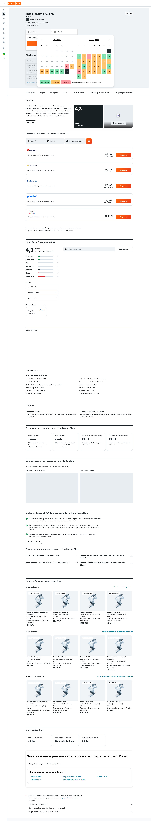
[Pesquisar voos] (3, 10)
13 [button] (47, 61)
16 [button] (62, 61)
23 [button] (62, 66)
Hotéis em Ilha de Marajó (89, 787)
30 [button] (62, 71)
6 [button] (46, 56)
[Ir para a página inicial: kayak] (14, 3)
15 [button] (57, 61)
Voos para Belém (35, 742)
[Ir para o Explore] (3, 29)
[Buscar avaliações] (91, 249)
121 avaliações (39, 19)
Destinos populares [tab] (54, 729)
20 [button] (47, 66)
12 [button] (42, 61)
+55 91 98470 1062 (32, 25)
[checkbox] (36, 311)
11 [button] (72, 56)
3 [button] (67, 51)
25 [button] (72, 66)
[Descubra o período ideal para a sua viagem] (3, 38)
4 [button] (72, 51)
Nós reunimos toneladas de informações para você (80, 773)
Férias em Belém (101, 742)
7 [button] (51, 56)
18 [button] (72, 61)
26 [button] (42, 71)
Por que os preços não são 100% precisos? (80, 777)
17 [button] (67, 61)
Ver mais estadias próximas (123, 552)
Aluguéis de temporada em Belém (74, 745)
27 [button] (47, 71)
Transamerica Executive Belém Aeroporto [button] (37, 578)
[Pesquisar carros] (3, 18)
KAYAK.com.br (30, 787)
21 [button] (52, 66)
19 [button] (42, 66)
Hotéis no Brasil (63, 787)
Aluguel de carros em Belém (72, 742)
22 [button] (57, 66)
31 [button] (67, 71)
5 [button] (41, 56)
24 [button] (67, 66)
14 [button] (52, 61)
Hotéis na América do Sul (49, 787)
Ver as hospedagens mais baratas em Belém (117, 597)
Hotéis (38, 787)
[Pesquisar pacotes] (3, 23)
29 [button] (57, 71)
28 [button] (52, 71)
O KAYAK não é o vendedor (80, 769)
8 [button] (109, 56)
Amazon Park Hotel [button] (113, 577)
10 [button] (67, 56)
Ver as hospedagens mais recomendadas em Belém (115, 641)
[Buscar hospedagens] (3, 14)
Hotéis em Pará (75, 787)
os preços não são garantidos (69, 763)
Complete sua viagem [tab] (36, 729)
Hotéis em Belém (36, 745)
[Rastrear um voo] (3, 33)
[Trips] (3, 48)
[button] (3, 3)
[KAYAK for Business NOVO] (3, 42)
